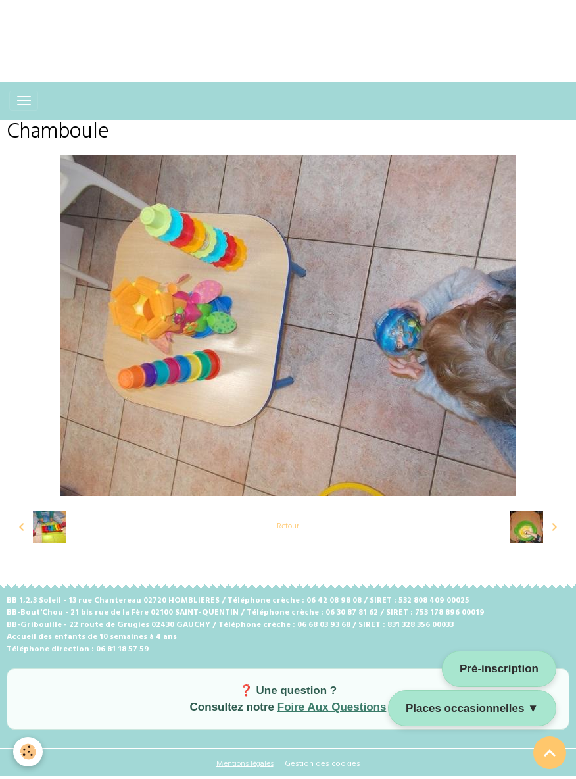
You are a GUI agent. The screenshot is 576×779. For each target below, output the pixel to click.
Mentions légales (245, 763)
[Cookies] (28, 751)
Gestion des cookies (322, 764)
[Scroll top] (549, 752)
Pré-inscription (499, 669)
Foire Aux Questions (332, 707)
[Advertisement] (239, 29)
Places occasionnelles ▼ (472, 708)
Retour (288, 526)
